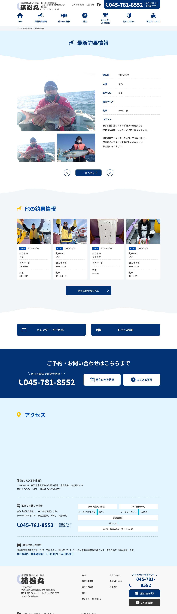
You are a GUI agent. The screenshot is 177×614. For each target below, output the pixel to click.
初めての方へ (115, 576)
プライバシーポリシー (32, 608)
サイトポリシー (50, 608)
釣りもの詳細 (87, 587)
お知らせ (90, 4)
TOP (18, 28)
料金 (84, 593)
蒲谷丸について (116, 582)
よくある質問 (78, 4)
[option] (56, 102)
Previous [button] (15, 102)
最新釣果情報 (27, 28)
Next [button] (97, 102)
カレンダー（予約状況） (92, 599)
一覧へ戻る (88, 172)
